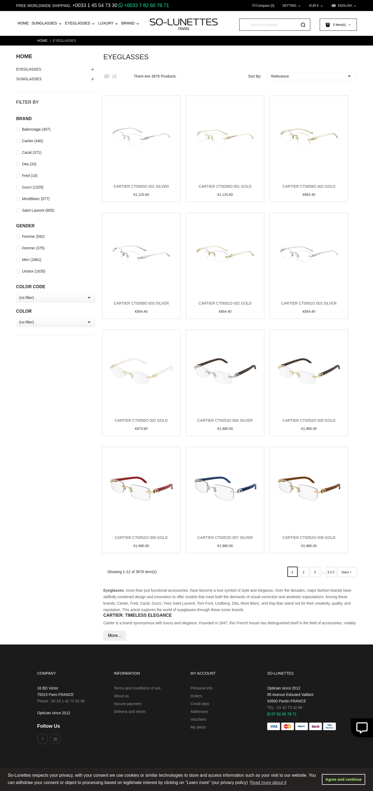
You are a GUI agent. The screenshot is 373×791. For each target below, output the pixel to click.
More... (114, 635)
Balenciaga (36, 129)
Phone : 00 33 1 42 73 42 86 (61, 701)
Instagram (55, 739)
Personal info (202, 688)
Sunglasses (29, 79)
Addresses (199, 711)
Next (347, 572)
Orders (196, 696)
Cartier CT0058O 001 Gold (225, 186)
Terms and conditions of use (137, 688)
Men (31, 259)
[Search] (274, 25)
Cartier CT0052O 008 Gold (309, 537)
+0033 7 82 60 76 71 (143, 5)
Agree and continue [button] (343, 779)
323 (331, 572)
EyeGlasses (28, 69)
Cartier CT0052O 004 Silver (225, 420)
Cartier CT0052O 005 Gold (309, 420)
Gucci (33, 187)
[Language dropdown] (344, 5)
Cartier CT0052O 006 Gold (141, 537)
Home (24, 56)
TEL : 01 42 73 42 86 (284, 707)
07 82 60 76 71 (282, 714)
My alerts (198, 727)
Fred (30, 175)
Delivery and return (130, 711)
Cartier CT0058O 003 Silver (141, 303)
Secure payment (127, 704)
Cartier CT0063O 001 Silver (141, 186)
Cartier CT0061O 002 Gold (225, 303)
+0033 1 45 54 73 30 (94, 5)
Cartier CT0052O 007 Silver (225, 537)
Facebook (42, 739)
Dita (29, 164)
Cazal (31, 152)
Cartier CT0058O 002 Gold (309, 186)
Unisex (33, 271)
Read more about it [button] (268, 782)
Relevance (312, 76)
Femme (33, 236)
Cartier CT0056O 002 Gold (141, 420)
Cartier (32, 141)
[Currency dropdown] (316, 5)
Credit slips (200, 704)
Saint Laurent (38, 210)
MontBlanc (36, 199)
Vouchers (198, 719)
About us (121, 696)
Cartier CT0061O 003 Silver (309, 303)
